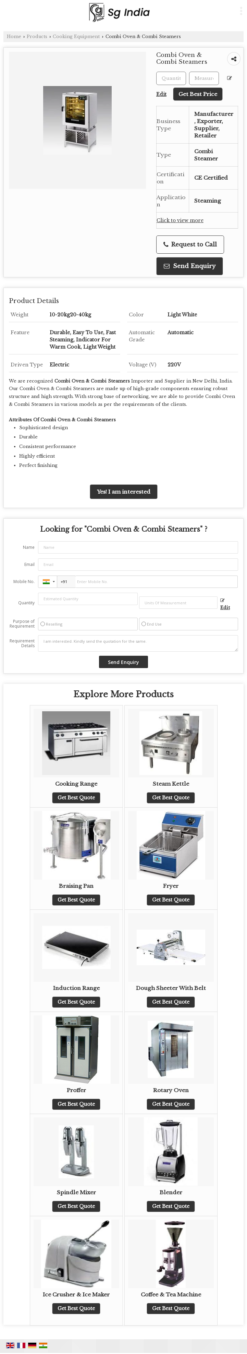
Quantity (26, 603)
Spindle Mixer (76, 1192)
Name (29, 547)
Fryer (170, 886)
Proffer (76, 1090)
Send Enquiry (189, 266)
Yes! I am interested (123, 491)
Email (29, 564)
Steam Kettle (171, 784)
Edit (225, 604)
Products (37, 36)
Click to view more (180, 220)
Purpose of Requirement (22, 624)
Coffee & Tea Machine (171, 1294)
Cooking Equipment (76, 36)
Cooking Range (76, 784)
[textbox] (204, 78)
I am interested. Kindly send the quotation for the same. (138, 643)
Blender (171, 1192)
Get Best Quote (76, 798)
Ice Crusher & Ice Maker (76, 1294)
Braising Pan (76, 886)
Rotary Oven (171, 1090)
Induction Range (76, 988)
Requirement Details (22, 643)
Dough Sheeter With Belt (171, 988)
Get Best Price (197, 94)
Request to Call (190, 244)
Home (14, 36)
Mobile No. (24, 581)
